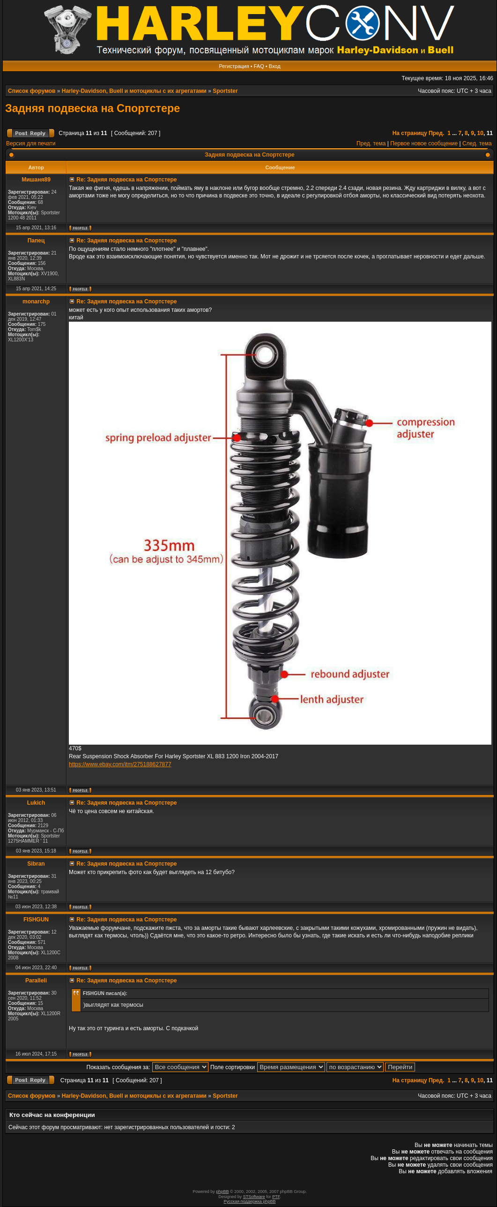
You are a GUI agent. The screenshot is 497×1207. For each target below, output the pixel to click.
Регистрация (234, 66)
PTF (276, 1196)
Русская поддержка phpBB (250, 1201)
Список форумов (31, 91)
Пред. (437, 133)
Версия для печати (30, 143)
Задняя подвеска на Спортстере (92, 108)
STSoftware (254, 1196)
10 (480, 133)
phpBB (222, 1191)
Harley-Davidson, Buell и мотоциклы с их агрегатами (134, 91)
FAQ (259, 66)
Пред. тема (371, 143)
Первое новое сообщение (424, 143)
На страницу (410, 133)
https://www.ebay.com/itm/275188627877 (120, 764)
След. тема (477, 143)
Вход (275, 66)
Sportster (225, 91)
